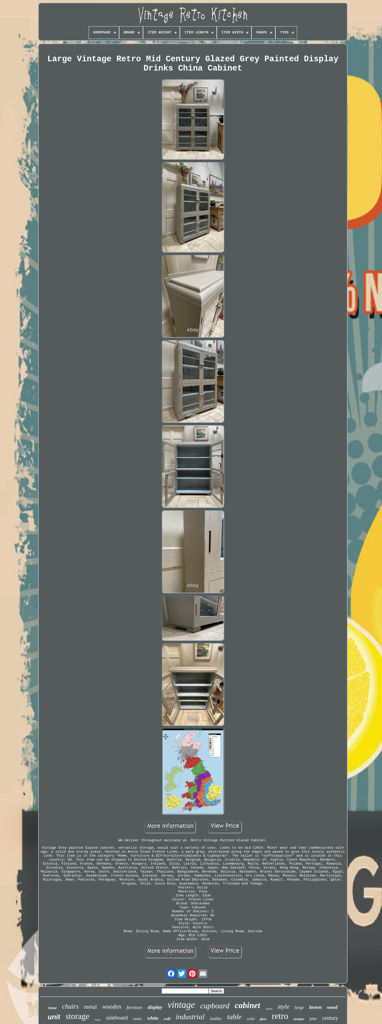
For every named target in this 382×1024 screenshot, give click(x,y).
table (234, 1017)
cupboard (214, 1005)
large (299, 1007)
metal (90, 1006)
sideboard (117, 1017)
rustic (137, 1019)
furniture (134, 1007)
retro (280, 1016)
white (152, 1018)
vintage (181, 1005)
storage (77, 1016)
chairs (70, 1006)
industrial (190, 1017)
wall (167, 1019)
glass (263, 1019)
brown (315, 1007)
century (330, 1018)
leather (216, 1018)
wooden (111, 1006)
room (98, 1019)
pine (313, 1018)
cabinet (247, 1005)
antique (298, 1019)
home (52, 1008)
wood (332, 1007)
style (283, 1006)
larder (269, 1008)
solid (250, 1019)
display (155, 1007)
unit (54, 1017)
